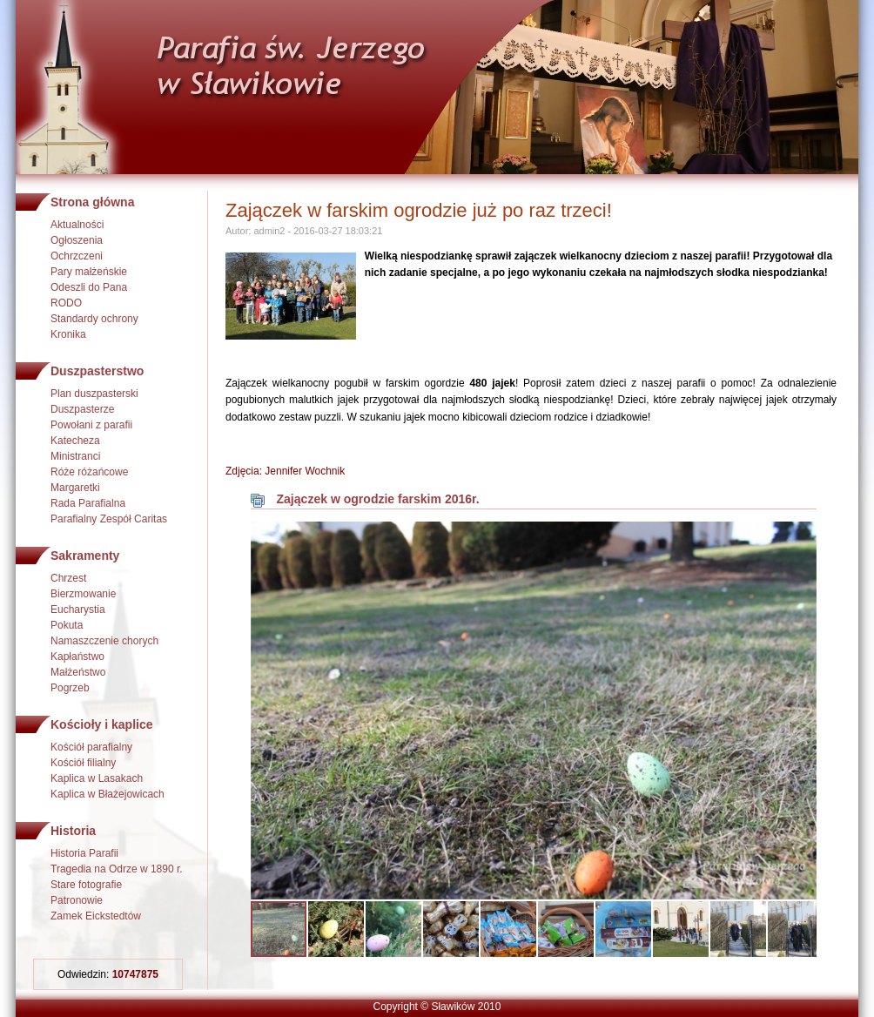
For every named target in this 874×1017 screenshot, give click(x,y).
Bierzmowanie (83, 594)
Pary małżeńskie (88, 272)
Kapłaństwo (77, 656)
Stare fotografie (86, 885)
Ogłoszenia (76, 240)
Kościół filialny (83, 763)
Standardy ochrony (94, 319)
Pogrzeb (70, 688)
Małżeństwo (77, 672)
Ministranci (75, 456)
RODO (66, 303)
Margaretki (75, 488)
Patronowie (76, 900)
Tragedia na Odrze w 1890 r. (116, 869)
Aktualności (77, 225)
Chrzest (68, 578)
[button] (801, 537)
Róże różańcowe (89, 472)
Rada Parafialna (87, 503)
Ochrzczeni (76, 256)
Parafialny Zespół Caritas (108, 519)
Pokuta (66, 625)
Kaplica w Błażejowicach (107, 794)
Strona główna (92, 202)
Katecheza (75, 440)
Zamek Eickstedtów (95, 916)
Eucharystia (77, 609)
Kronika (68, 334)
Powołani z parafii (91, 425)
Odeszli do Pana (88, 287)
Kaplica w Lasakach (96, 778)
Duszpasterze (82, 409)
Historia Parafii (84, 853)
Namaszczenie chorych (104, 641)
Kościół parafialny (91, 747)
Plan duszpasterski (94, 393)
